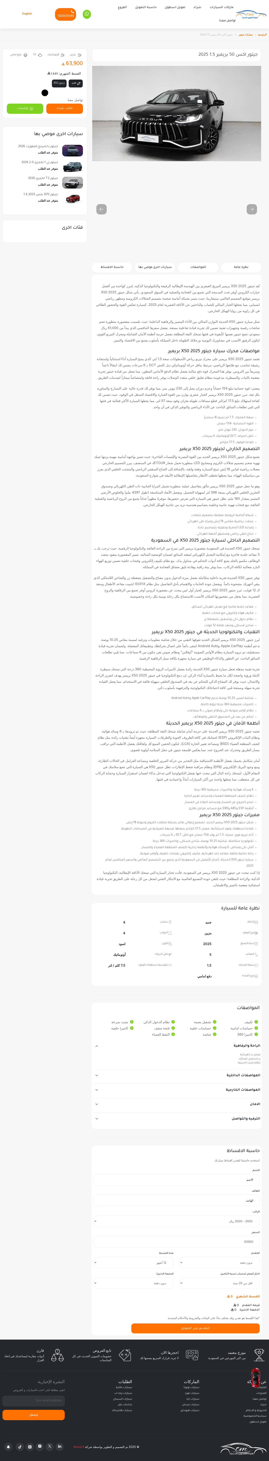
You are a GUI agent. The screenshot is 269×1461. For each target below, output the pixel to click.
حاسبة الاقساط (112, 265)
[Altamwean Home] (251, 13)
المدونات (261, 1391)
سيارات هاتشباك (122, 1408)
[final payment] (134, 1281)
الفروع (122, 6)
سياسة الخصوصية (255, 1414)
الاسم (256, 1168)
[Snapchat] (8, 1444)
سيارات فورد (192, 1391)
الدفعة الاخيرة (164, 1271)
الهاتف (256, 1189)
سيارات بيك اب (123, 1391)
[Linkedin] (59, 1444)
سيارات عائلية (124, 1385)
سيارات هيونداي (190, 1408)
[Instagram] (40, 1444)
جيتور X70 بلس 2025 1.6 (41, 192)
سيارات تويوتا (191, 1385)
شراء (197, 6)
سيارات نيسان (190, 1402)
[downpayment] (220, 1260)
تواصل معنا (227, 20)
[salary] (177, 1219)
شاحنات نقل (125, 1402)
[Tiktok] (20, 1444)
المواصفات (198, 265)
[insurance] (220, 1281)
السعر (256, 1230)
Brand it (79, 1444)
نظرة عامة (241, 265)
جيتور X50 (59, 81)
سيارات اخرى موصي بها (155, 265)
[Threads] (30, 1444)
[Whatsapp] (87, 13)
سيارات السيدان (122, 1397)
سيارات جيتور (245, 32)
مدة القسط (166, 1251)
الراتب (256, 1209)
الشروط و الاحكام (256, 1408)
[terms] (134, 1260)
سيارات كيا (193, 1397)
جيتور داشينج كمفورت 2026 (38, 144)
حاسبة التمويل (146, 6)
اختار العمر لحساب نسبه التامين (240, 1271)
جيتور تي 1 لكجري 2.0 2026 (40, 160)
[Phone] (65, 13)
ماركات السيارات (221, 6)
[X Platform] (49, 1444)
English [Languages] (27, 13)
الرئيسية (262, 32)
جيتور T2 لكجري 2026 (43, 176)
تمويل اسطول (175, 6)
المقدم (255, 1251)
